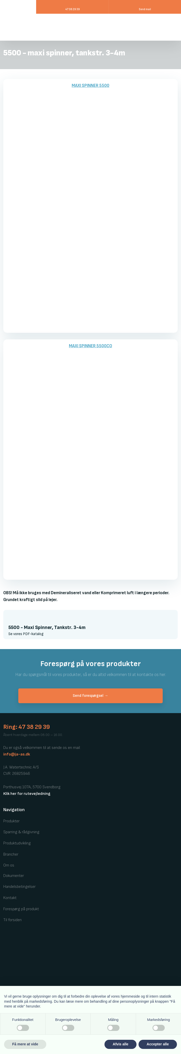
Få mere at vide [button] (25, 1044)
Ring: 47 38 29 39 (26, 727)
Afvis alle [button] (120, 1044)
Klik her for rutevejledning (26, 793)
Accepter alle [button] (158, 1044)
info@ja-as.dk (16, 754)
